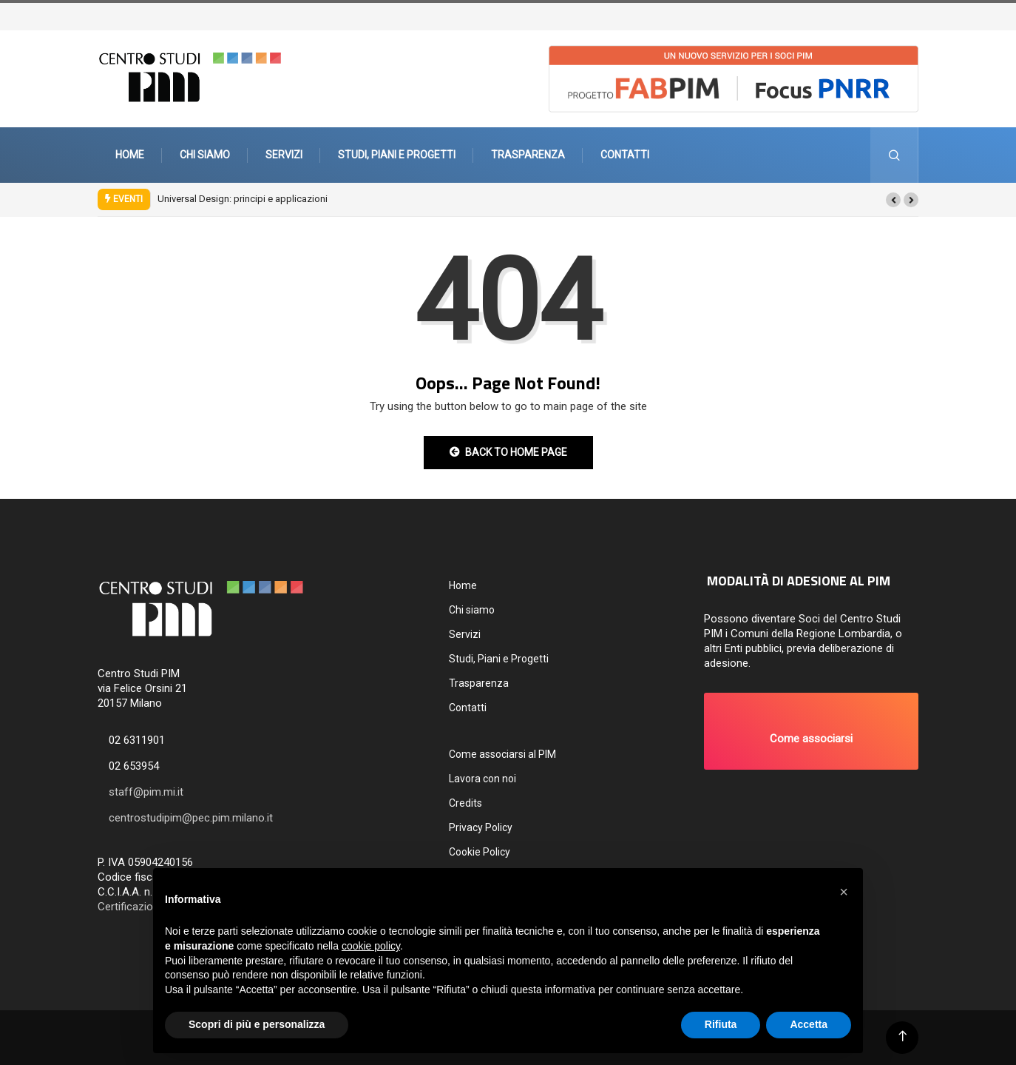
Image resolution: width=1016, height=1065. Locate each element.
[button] (893, 199)
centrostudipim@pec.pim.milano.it (191, 817)
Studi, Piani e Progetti (396, 155)
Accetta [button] (808, 1024)
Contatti (624, 155)
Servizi (283, 155)
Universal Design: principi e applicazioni (243, 198)
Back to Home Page (508, 452)
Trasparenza (528, 155)
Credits (465, 803)
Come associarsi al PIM (502, 754)
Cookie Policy (479, 852)
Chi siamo (205, 155)
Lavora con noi (482, 779)
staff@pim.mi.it (146, 792)
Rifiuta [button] (721, 1024)
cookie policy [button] (371, 946)
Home (129, 155)
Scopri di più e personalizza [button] (257, 1024)
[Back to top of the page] (902, 1036)
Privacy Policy (480, 827)
